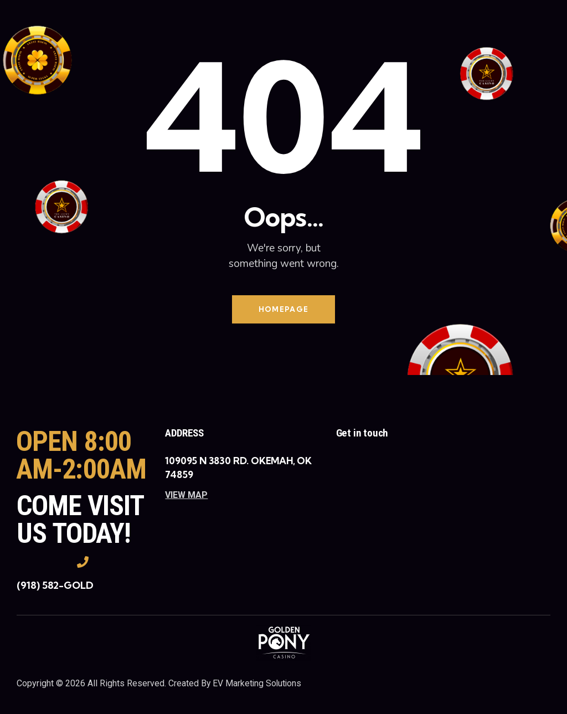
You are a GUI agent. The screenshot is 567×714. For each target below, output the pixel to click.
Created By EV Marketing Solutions (235, 683)
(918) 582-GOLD (55, 585)
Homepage (283, 309)
